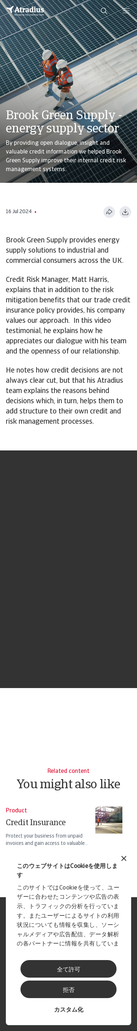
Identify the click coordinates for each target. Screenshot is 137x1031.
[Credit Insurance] (64, 830)
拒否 (69, 990)
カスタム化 (68, 1010)
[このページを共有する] (109, 212)
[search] (104, 11)
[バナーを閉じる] (123, 859)
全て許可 (68, 970)
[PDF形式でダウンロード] (125, 212)
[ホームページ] (25, 11)
